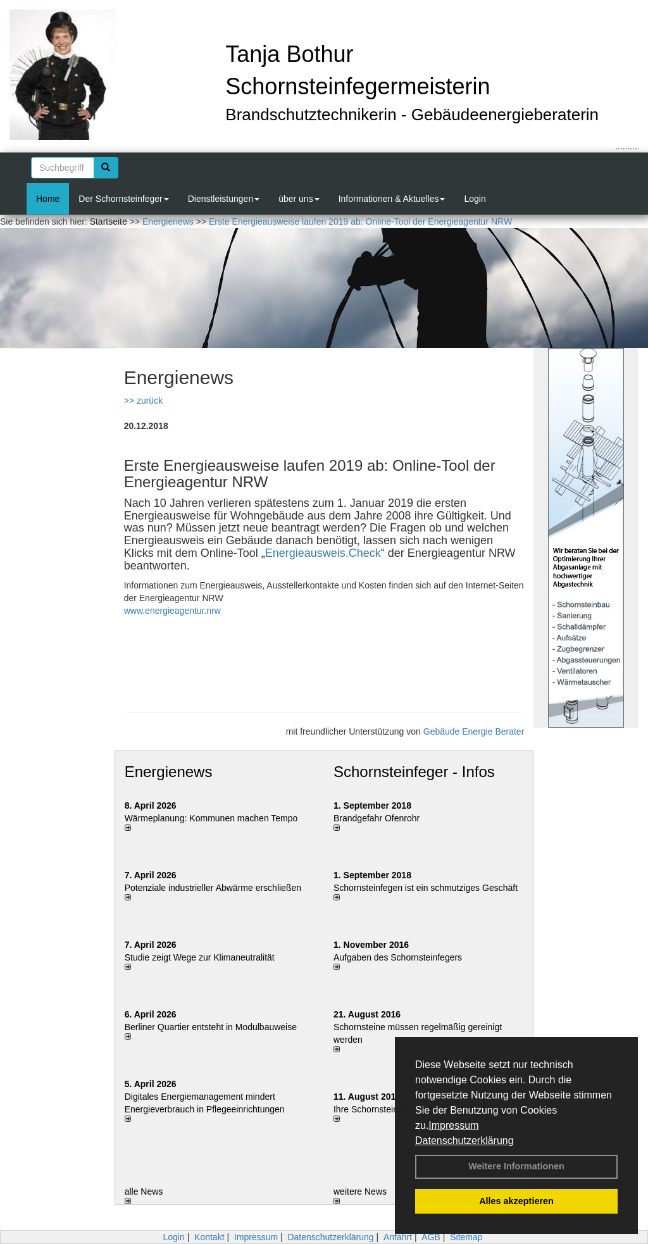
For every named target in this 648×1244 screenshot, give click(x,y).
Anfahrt (397, 1237)
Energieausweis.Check (323, 553)
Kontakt (209, 1237)
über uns (298, 199)
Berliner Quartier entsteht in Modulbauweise (211, 1027)
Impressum (453, 1125)
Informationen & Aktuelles (392, 199)
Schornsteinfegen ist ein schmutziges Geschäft (425, 888)
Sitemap (466, 1237)
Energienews (169, 771)
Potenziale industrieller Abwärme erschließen (213, 888)
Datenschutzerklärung (464, 1140)
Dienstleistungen (224, 199)
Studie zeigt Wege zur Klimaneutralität (200, 957)
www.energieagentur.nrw (172, 611)
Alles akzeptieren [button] (516, 1201)
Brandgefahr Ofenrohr (376, 818)
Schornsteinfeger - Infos (414, 771)
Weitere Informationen (516, 1166)
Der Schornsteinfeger (123, 199)
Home (47, 199)
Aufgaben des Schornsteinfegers (397, 957)
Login (474, 199)
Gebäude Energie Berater (474, 731)
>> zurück (143, 400)
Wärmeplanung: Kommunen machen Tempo (211, 818)
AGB (430, 1237)
